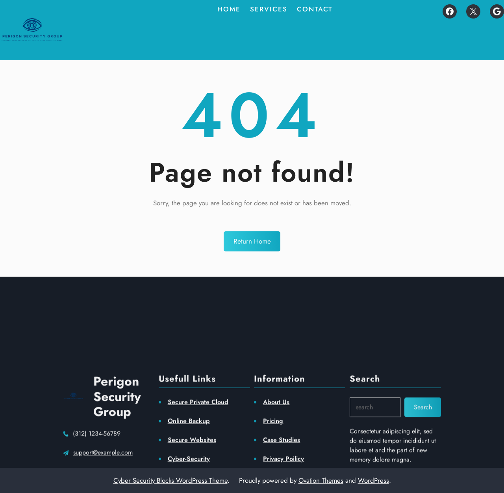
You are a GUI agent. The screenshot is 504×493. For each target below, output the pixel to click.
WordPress (373, 480)
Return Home (252, 241)
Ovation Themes (320, 480)
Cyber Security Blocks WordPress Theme (170, 480)
